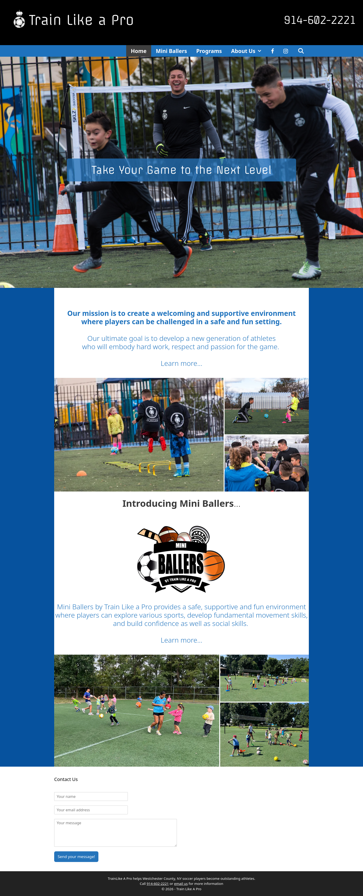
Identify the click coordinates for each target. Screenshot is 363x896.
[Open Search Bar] (301, 51)
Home (139, 51)
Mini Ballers (171, 51)
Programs (209, 51)
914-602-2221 (320, 20)
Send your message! (76, 856)
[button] (139, 435)
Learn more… (181, 363)
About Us (248, 51)
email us (181, 883)
